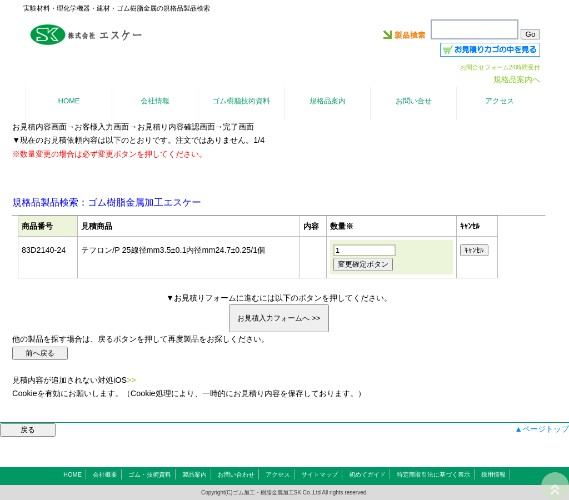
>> (131, 380)
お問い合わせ (236, 474)
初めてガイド (367, 474)
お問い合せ (414, 101)
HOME (72, 474)
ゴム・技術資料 (149, 474)
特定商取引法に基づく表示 (433, 474)
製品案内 (194, 474)
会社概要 (105, 474)
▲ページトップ (542, 428)
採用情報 (493, 474)
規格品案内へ (516, 79)
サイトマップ (319, 474)
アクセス (278, 474)
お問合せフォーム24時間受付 (500, 67)
